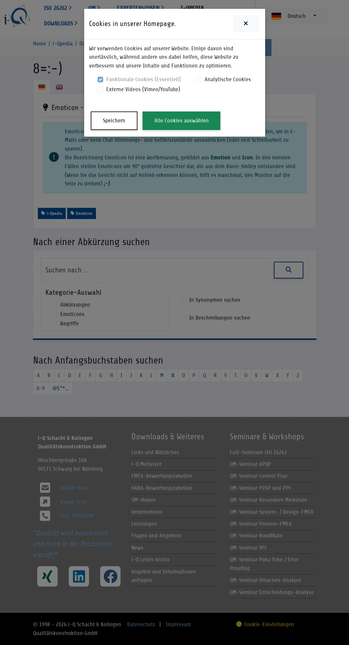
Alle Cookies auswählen (181, 120)
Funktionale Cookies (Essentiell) (143, 79)
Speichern (114, 120)
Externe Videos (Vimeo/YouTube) (143, 89)
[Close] (245, 23)
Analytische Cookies (228, 79)
